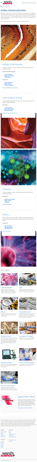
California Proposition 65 (12, 436)
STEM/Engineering (9, 227)
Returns (2, 434)
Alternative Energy (8, 228)
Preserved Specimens (9, 75)
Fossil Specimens (8, 107)
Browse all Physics (7, 231)
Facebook (2, 441)
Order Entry (2, 6)
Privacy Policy (11, 435)
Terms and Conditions (12, 434)
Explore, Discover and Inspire (13, 10)
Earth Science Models (9, 109)
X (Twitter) (2, 442)
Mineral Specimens (9, 110)
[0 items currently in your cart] (8, 6)
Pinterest (2, 445)
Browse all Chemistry (7, 204)
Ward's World (11, 441)
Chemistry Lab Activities (10, 199)
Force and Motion (8, 225)
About (10, 431)
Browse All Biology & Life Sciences (10, 87)
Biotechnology (8, 77)
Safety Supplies (8, 200)
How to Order (3, 435)
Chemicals (7, 201)
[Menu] (1, 3)
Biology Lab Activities (9, 85)
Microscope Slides (8, 82)
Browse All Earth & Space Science (10, 113)
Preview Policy (3, 436)
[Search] (28, 3)
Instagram (2, 446)
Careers (2, 447)
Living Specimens (8, 74)
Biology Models (8, 83)
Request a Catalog (3, 431)
